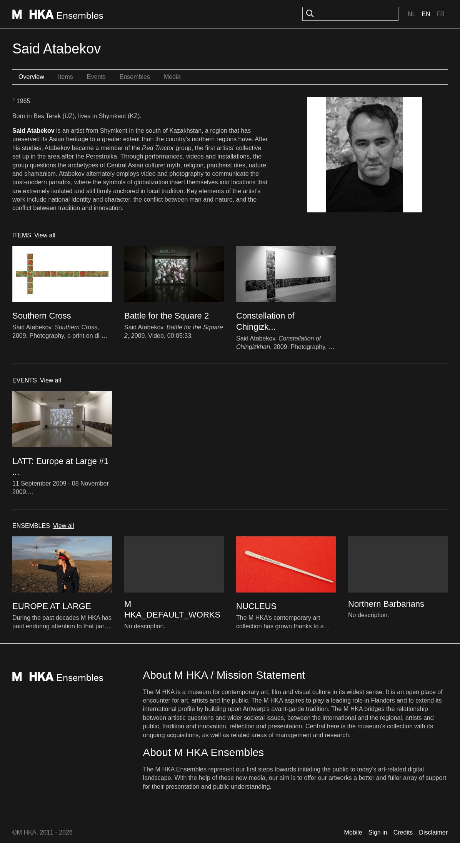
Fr (441, 14)
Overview (31, 76)
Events (96, 76)
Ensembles (135, 76)
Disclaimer (433, 832)
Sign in (377, 832)
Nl (411, 14)
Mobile (353, 832)
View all (44, 235)
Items (65, 76)
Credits (403, 832)
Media (172, 76)
